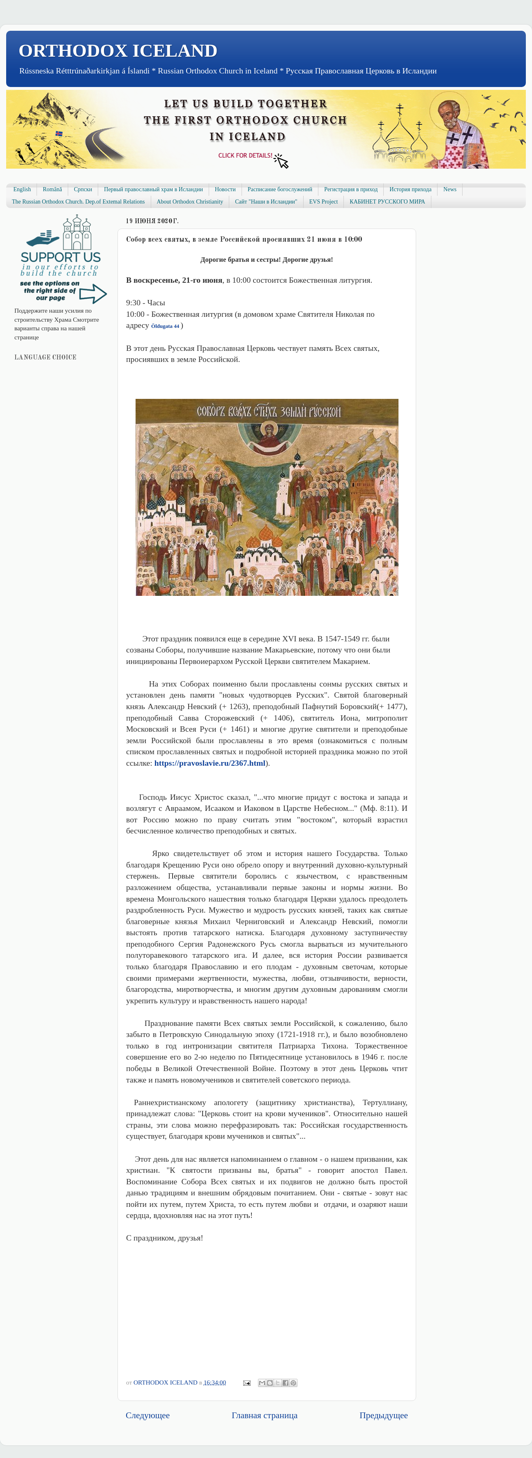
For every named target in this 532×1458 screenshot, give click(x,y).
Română (52, 189)
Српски (83, 189)
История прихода (410, 189)
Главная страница (264, 1415)
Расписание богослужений (280, 189)
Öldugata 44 (166, 326)
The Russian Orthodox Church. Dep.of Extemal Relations (78, 202)
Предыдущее (383, 1415)
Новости (225, 189)
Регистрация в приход (351, 189)
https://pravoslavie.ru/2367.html (209, 762)
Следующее (148, 1415)
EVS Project (323, 202)
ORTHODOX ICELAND (118, 50)
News (449, 189)
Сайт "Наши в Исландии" (266, 202)
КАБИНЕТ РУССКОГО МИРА (387, 202)
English (22, 189)
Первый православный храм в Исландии (153, 189)
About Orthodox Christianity (190, 202)
